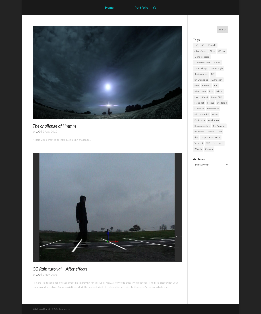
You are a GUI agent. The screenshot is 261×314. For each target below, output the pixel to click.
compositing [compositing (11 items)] (200, 68)
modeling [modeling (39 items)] (222, 102)
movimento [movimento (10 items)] (213, 108)
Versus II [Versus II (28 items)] (198, 143)
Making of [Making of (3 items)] (199, 102)
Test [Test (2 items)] (220, 131)
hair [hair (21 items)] (211, 91)
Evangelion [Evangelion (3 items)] (217, 79)
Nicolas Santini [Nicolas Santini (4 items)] (201, 114)
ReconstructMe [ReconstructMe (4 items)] (202, 126)
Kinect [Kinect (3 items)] (205, 97)
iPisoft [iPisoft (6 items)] (219, 91)
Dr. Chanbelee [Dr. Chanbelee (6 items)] (201, 79)
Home (109, 7)
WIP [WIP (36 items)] (208, 143)
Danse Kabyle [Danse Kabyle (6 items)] (216, 68)
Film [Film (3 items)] (196, 85)
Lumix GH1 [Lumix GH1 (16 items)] (216, 97)
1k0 (38, 131)
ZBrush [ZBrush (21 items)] (198, 149)
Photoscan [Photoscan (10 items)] (199, 120)
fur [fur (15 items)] (215, 85)
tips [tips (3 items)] (196, 137)
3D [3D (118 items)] (203, 45)
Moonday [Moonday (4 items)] (199, 108)
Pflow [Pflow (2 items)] (215, 114)
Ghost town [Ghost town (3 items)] (200, 91)
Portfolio (141, 7)
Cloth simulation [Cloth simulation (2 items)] (202, 62)
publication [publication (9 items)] (213, 120)
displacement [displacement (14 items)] (201, 74)
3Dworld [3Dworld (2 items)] (212, 45)
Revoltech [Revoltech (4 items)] (199, 131)
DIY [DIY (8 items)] (212, 74)
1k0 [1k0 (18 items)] (196, 45)
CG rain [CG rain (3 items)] (221, 51)
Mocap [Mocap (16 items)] (210, 102)
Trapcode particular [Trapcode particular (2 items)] (210, 137)
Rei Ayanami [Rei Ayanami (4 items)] (219, 126)
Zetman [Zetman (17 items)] (209, 149)
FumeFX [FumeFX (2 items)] (206, 85)
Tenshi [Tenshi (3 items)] (211, 131)
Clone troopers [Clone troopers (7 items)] (201, 56)
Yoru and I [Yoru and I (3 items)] (218, 143)
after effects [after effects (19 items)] (200, 51)
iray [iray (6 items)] (196, 97)
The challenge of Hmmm (54, 126)
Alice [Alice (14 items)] (212, 51)
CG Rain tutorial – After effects (60, 268)
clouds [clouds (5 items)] (217, 62)
